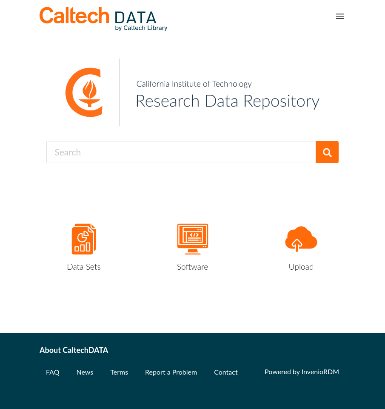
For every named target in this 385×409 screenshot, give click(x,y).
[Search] (327, 152)
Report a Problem (171, 372)
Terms (119, 372)
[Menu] (340, 16)
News (84, 372)
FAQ (52, 372)
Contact (225, 372)
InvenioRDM (320, 371)
